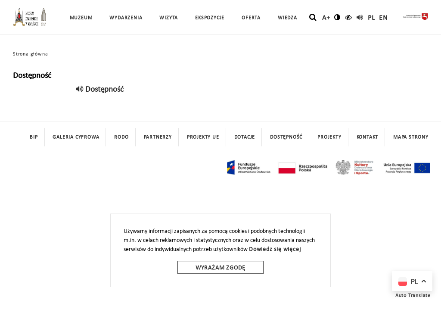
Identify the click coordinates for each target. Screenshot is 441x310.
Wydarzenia (125, 18)
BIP (33, 137)
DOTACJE (244, 137)
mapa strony (411, 137)
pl (371, 18)
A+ (326, 18)
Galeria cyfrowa (76, 137)
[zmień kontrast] (337, 17)
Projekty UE (203, 137)
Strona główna (30, 54)
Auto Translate (413, 295)
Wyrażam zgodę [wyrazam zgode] (220, 268)
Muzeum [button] (81, 18)
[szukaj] (313, 17)
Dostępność (286, 137)
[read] (360, 17)
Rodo (121, 137)
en (383, 18)
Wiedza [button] (287, 18)
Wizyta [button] (168, 18)
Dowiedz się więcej (275, 249)
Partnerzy (158, 137)
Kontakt (368, 137)
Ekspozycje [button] (209, 18)
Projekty (329, 137)
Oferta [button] (251, 18)
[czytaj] (348, 17)
